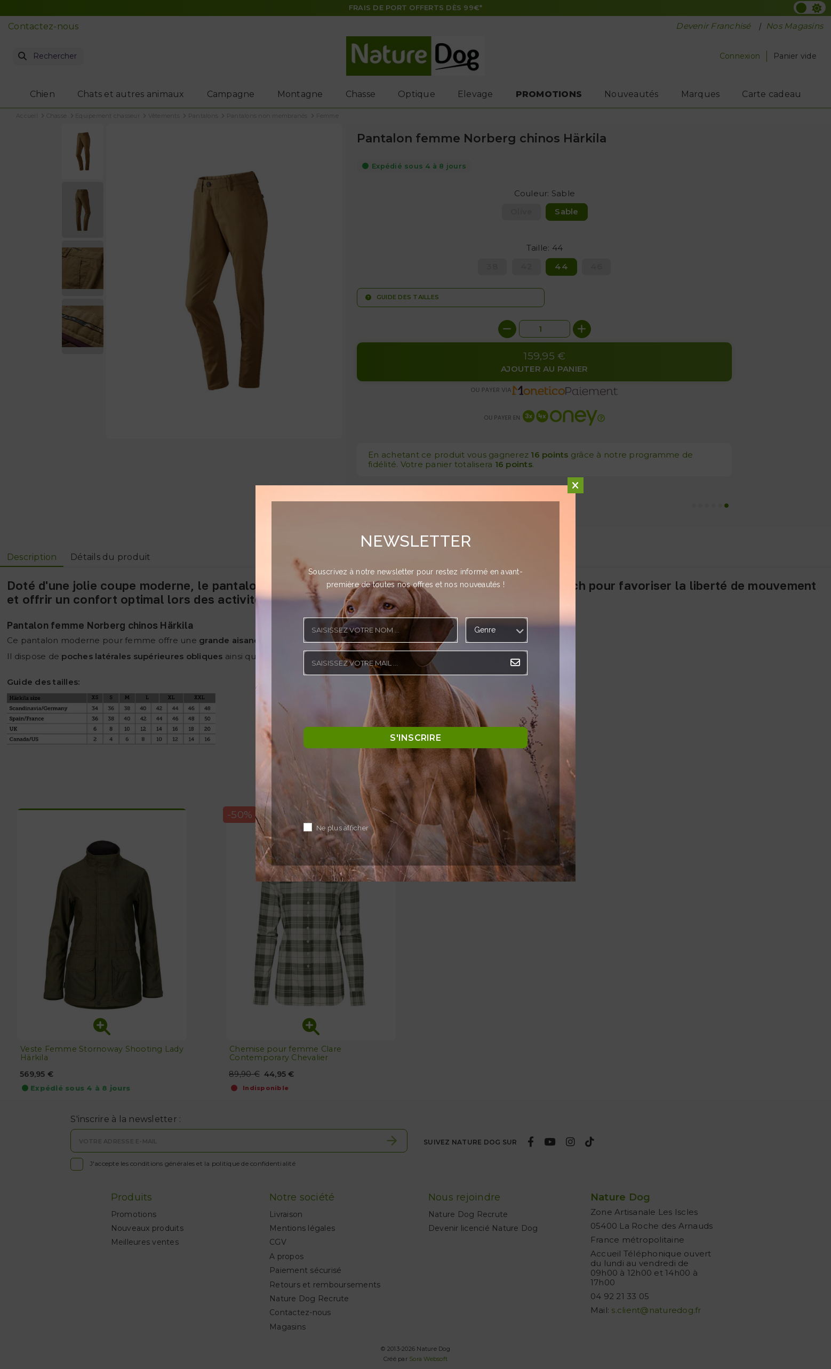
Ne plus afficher (342, 828)
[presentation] (384, 704)
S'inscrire (415, 737)
